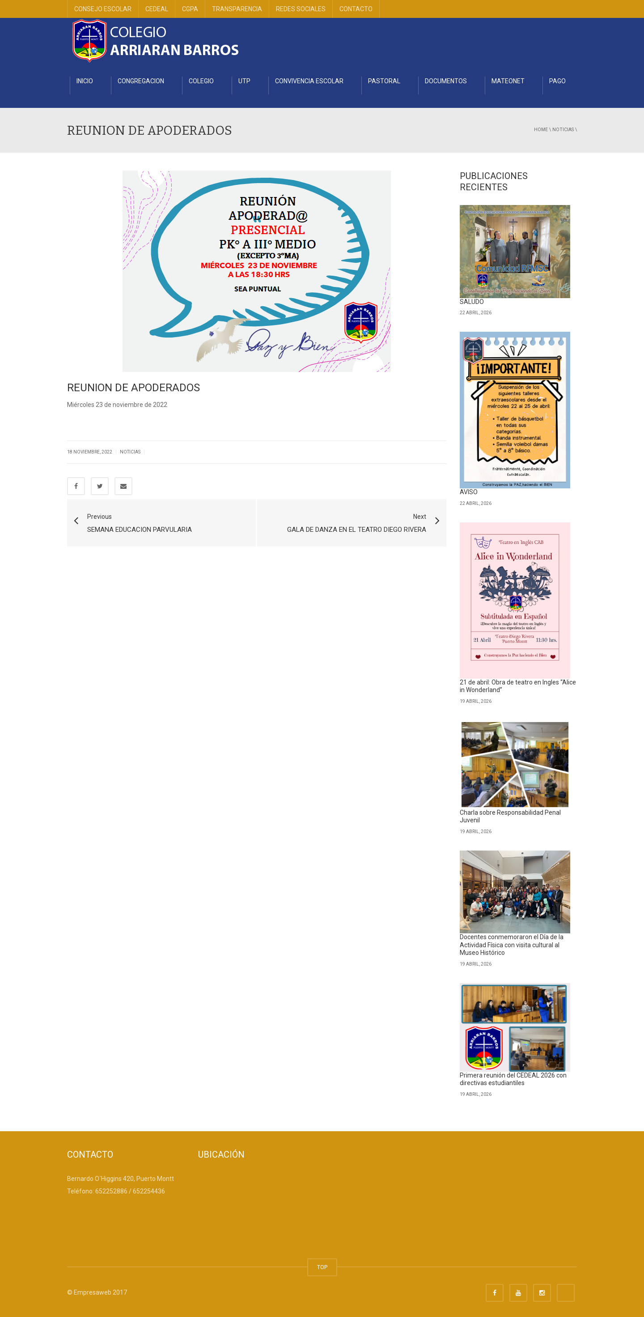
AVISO (469, 492)
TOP (322, 1267)
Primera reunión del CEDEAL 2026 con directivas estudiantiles (513, 1079)
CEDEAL (156, 9)
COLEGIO (201, 81)
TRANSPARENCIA (237, 9)
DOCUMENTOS (446, 81)
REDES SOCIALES (301, 9)
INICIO (84, 81)
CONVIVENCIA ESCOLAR (309, 81)
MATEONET (508, 81)
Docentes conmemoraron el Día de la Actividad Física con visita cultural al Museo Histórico (512, 944)
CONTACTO (356, 9)
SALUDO (472, 301)
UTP (244, 81)
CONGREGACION (141, 81)
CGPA (190, 9)
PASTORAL (384, 81)
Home (541, 130)
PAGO (557, 81)
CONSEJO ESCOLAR (102, 9)
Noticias (563, 130)
